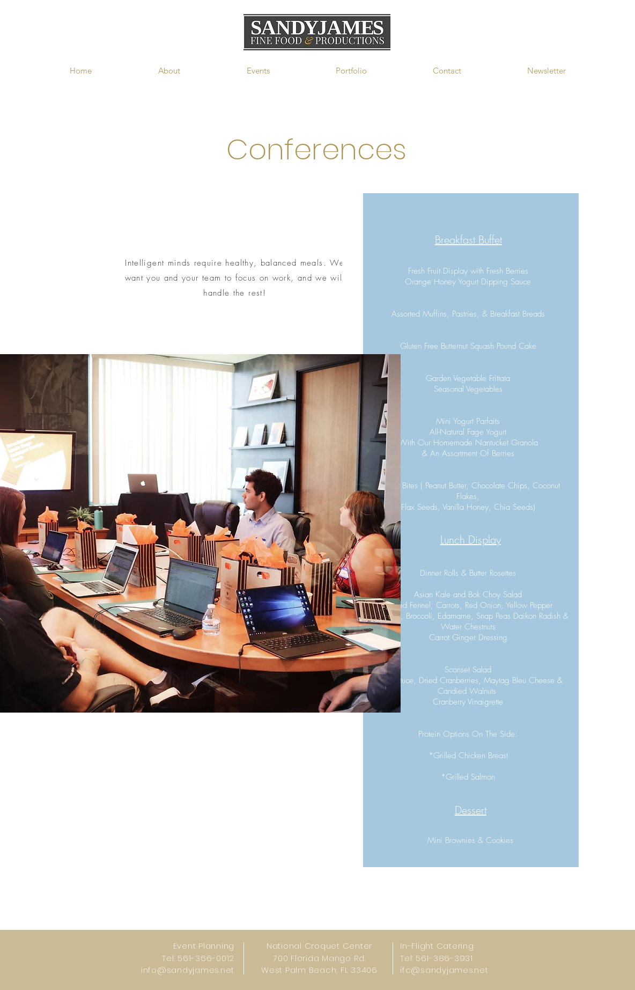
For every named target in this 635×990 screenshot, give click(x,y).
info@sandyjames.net (187, 970)
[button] (169, 70)
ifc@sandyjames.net (444, 970)
